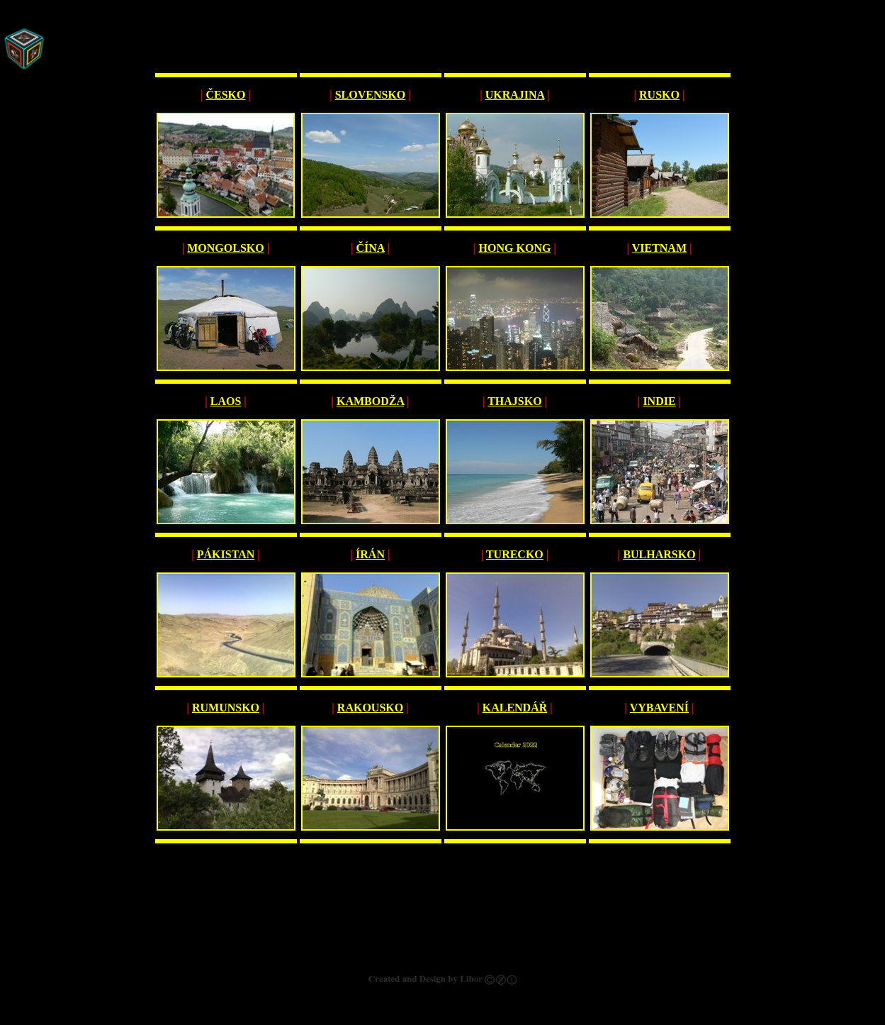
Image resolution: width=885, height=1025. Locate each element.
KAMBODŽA (370, 401)
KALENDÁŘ (515, 708)
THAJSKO (514, 401)
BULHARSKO (659, 554)
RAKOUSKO (370, 708)
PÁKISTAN (226, 554)
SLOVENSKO (370, 95)
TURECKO (514, 554)
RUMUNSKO (225, 708)
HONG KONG (515, 248)
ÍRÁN (370, 554)
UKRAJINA (515, 95)
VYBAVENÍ (659, 708)
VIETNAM (659, 248)
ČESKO (225, 95)
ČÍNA (370, 248)
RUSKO (659, 95)
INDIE (659, 401)
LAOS (226, 401)
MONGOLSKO (225, 248)
